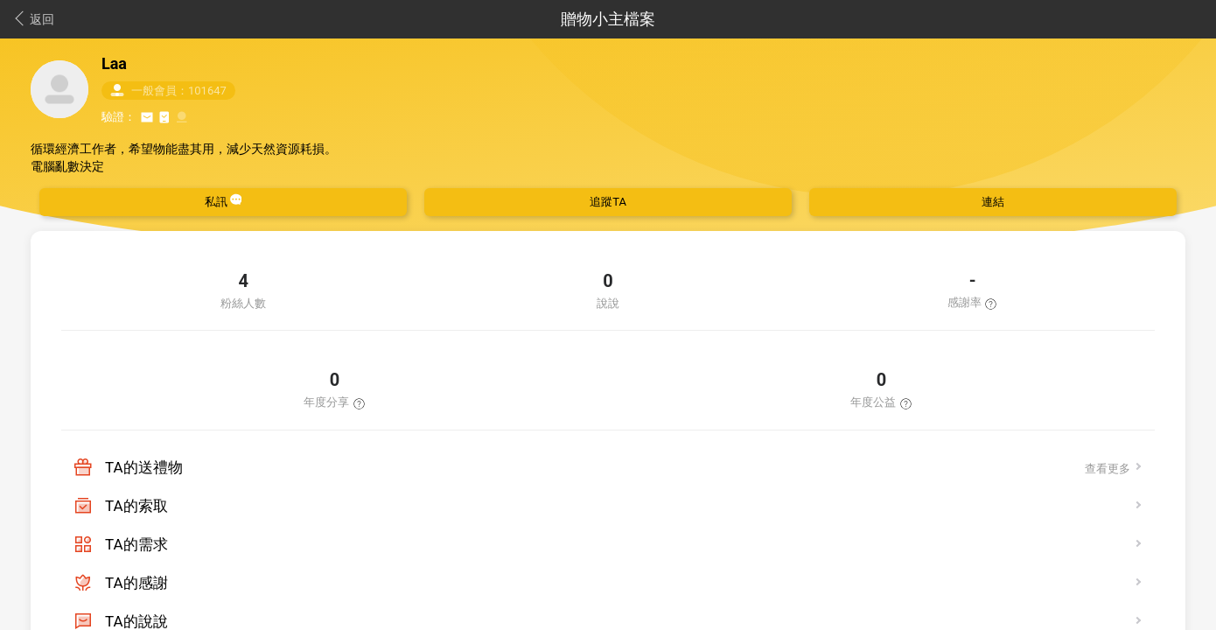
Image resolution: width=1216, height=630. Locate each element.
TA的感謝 (136, 583)
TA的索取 (136, 505)
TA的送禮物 (144, 467)
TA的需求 (136, 544)
